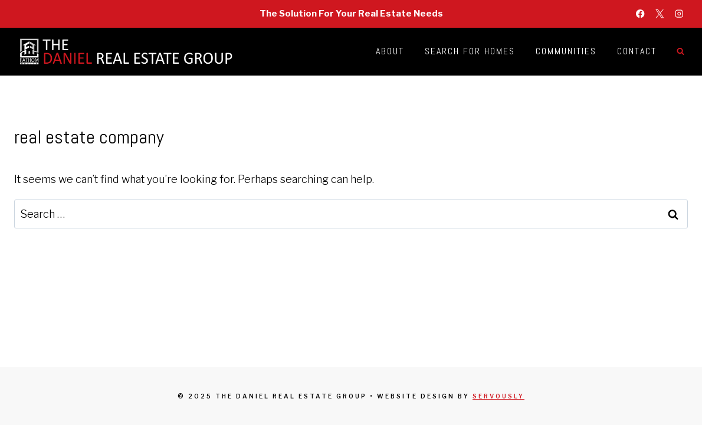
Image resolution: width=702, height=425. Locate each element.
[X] (659, 13)
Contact (637, 51)
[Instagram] (679, 13)
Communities (566, 51)
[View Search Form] (680, 51)
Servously (498, 396)
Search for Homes (470, 51)
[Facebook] (640, 13)
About (390, 51)
